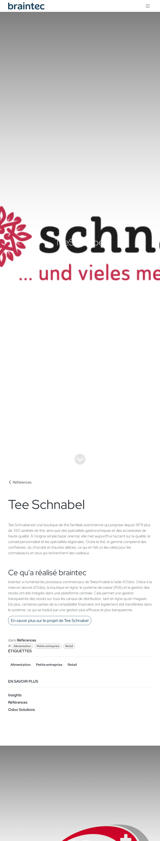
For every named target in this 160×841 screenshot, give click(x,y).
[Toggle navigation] (148, 6)
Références (19, 482)
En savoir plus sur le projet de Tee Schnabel (50, 620)
